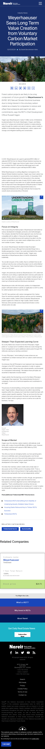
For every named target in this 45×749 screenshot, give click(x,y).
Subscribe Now (22, 635)
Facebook (11, 652)
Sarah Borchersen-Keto (29, 49)
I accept (6, 744)
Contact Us (22, 695)
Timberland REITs (10, 514)
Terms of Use (22, 692)
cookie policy (35, 738)
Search (22, 679)
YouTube (28, 652)
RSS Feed (34, 652)
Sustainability (26, 529)
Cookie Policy (22, 689)
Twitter (22, 652)
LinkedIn (16, 652)
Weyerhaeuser (11, 560)
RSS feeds (22, 682)
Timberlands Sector (10, 529)
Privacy (22, 686)
